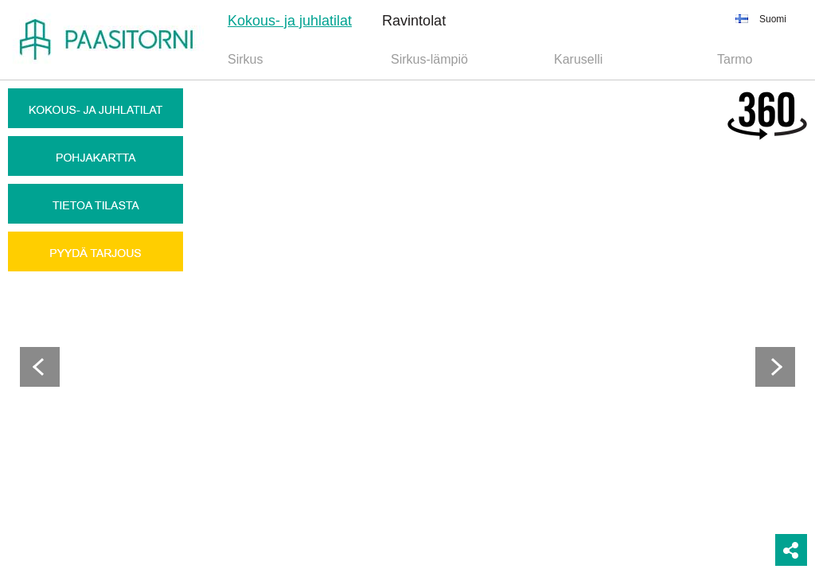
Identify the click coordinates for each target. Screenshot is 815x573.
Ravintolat (414, 21)
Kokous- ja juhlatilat (290, 21)
